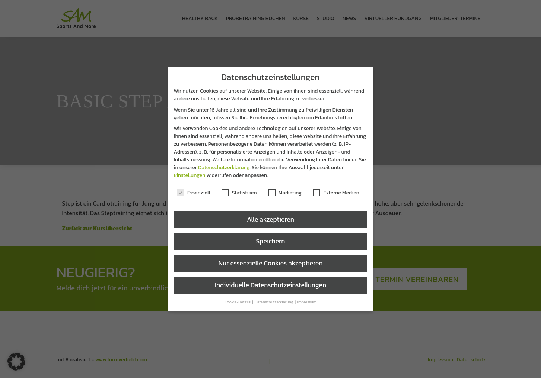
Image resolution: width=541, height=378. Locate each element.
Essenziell (193, 193)
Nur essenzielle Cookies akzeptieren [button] (270, 263)
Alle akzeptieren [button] (270, 219)
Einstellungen (190, 175)
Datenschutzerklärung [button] (274, 302)
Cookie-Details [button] (238, 302)
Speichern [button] (270, 241)
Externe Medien (336, 193)
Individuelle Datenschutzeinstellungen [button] (270, 285)
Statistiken (239, 193)
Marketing (285, 193)
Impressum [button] (306, 302)
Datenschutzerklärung (223, 167)
